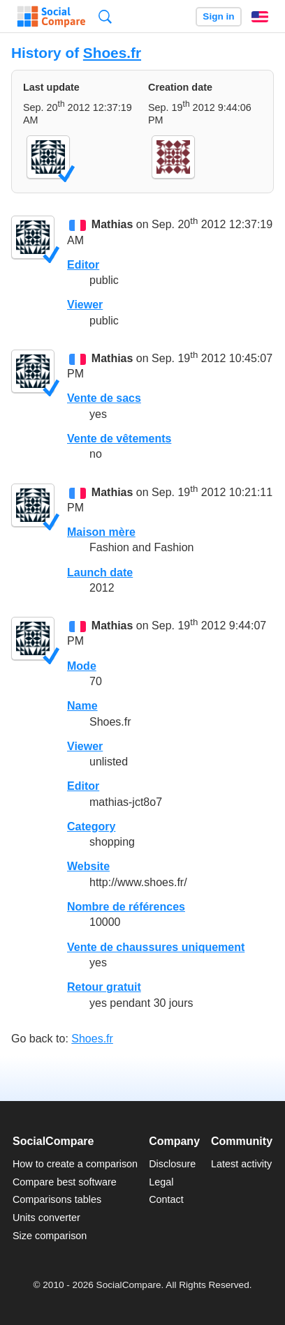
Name (82, 706)
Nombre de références (126, 907)
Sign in (218, 16)
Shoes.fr (112, 53)
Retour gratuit (104, 987)
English (259, 16)
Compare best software (65, 1182)
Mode (81, 666)
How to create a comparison (75, 1163)
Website (88, 866)
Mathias (112, 225)
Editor (83, 265)
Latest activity (241, 1163)
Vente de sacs (104, 398)
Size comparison (50, 1235)
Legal (161, 1182)
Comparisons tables (57, 1199)
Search (105, 16)
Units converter (46, 1217)
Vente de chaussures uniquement (155, 947)
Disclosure (172, 1163)
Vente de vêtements (119, 438)
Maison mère (101, 532)
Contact (166, 1199)
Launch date (100, 572)
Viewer (85, 304)
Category (91, 826)
